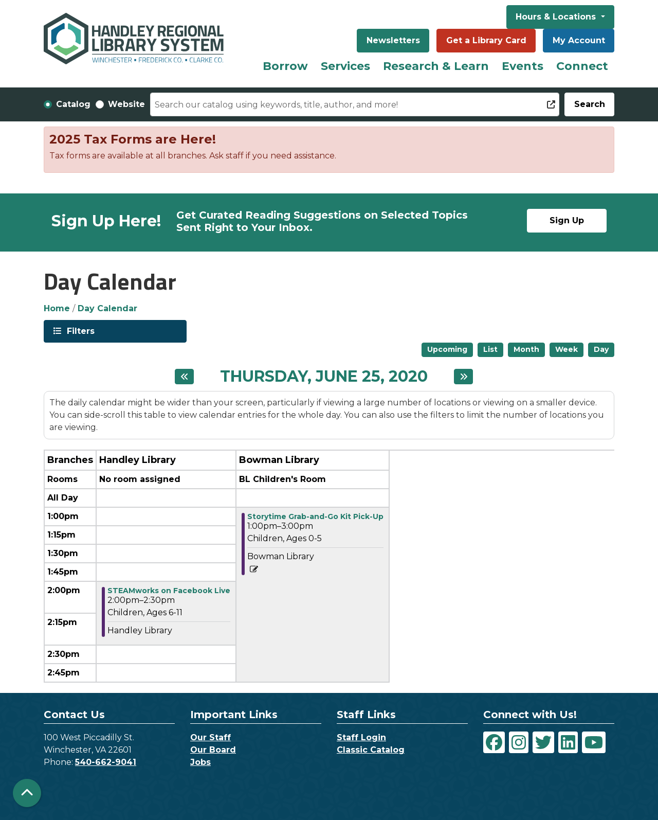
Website (126, 104)
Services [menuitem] (345, 66)
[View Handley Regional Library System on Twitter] (543, 742)
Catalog (73, 104)
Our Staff (210, 737)
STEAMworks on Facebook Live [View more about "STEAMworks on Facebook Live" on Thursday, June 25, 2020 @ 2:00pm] (168, 590)
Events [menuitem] (522, 66)
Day (601, 349)
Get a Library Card (486, 40)
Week (566, 349)
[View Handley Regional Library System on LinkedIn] (568, 742)
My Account (579, 40)
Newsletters (393, 40)
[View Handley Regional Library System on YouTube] (594, 742)
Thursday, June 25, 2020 (324, 376)
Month (526, 349)
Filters (80, 330)
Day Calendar (107, 308)
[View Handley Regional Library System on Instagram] (518, 742)
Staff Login (361, 737)
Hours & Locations (557, 17)
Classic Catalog (371, 750)
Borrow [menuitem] (285, 66)
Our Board (213, 750)
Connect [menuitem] (582, 66)
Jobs (200, 762)
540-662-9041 (105, 762)
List (490, 349)
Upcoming (447, 349)
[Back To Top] (27, 793)
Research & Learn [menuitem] (436, 66)
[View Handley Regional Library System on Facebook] (494, 742)
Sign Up (567, 220)
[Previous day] (184, 376)
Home (57, 308)
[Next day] (463, 376)
